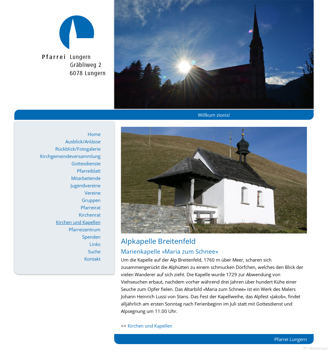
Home (94, 134)
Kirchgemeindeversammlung (70, 156)
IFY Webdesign (315, 348)
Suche (94, 251)
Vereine (92, 193)
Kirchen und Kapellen (78, 222)
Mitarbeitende (85, 178)
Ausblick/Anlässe (82, 141)
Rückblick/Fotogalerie (77, 149)
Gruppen (91, 200)
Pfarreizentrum (84, 229)
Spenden (91, 237)
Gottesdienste (85, 163)
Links (94, 244)
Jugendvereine (85, 185)
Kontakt (92, 259)
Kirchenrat (89, 215)
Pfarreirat (90, 207)
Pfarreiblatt (88, 171)
